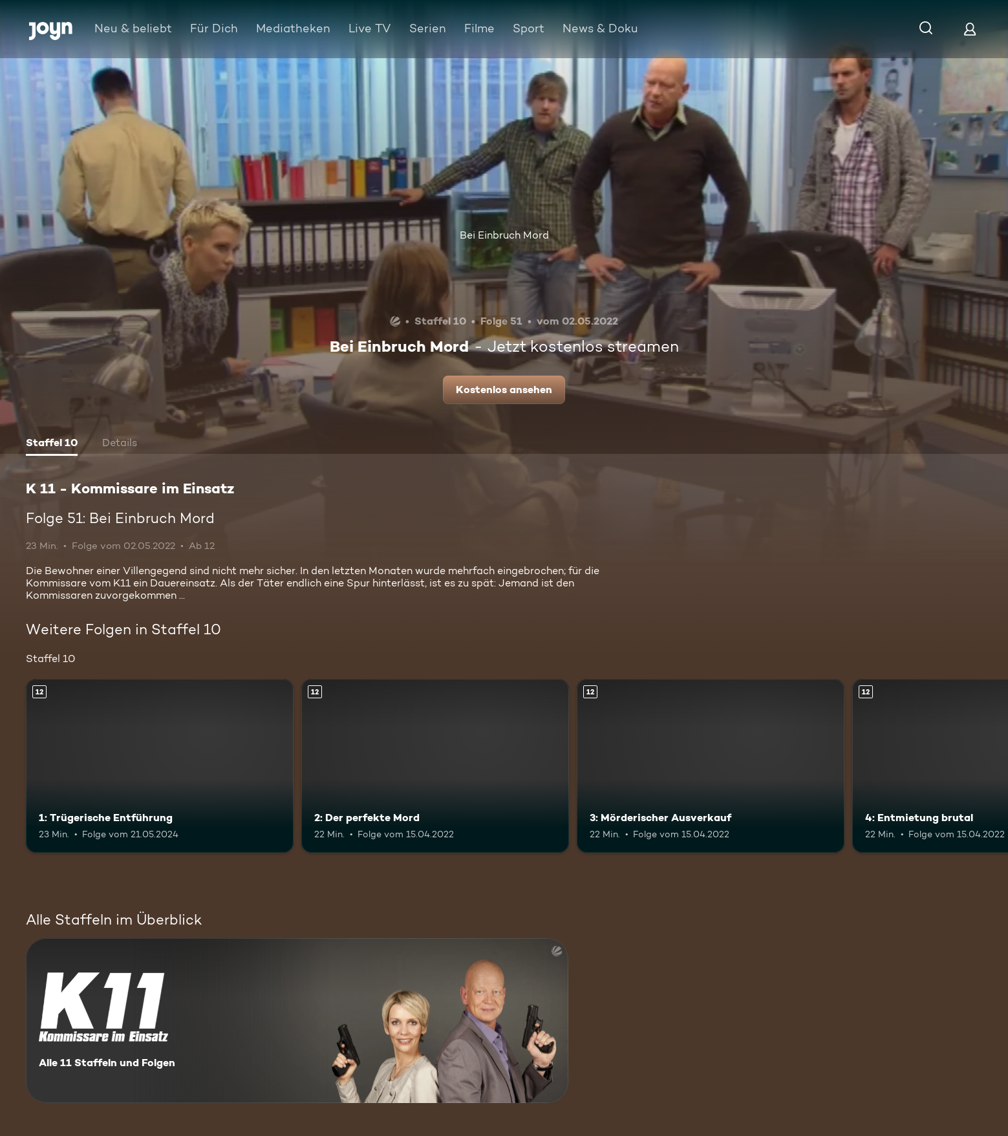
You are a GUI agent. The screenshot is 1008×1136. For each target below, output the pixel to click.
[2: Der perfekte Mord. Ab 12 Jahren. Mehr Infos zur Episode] (435, 766)
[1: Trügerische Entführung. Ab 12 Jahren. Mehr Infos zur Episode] (160, 766)
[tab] (51, 444)
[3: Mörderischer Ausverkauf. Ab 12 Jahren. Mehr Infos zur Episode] (710, 766)
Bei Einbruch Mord (504, 235)
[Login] (970, 28)
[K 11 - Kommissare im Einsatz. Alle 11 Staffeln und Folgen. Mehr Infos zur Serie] (297, 1020)
